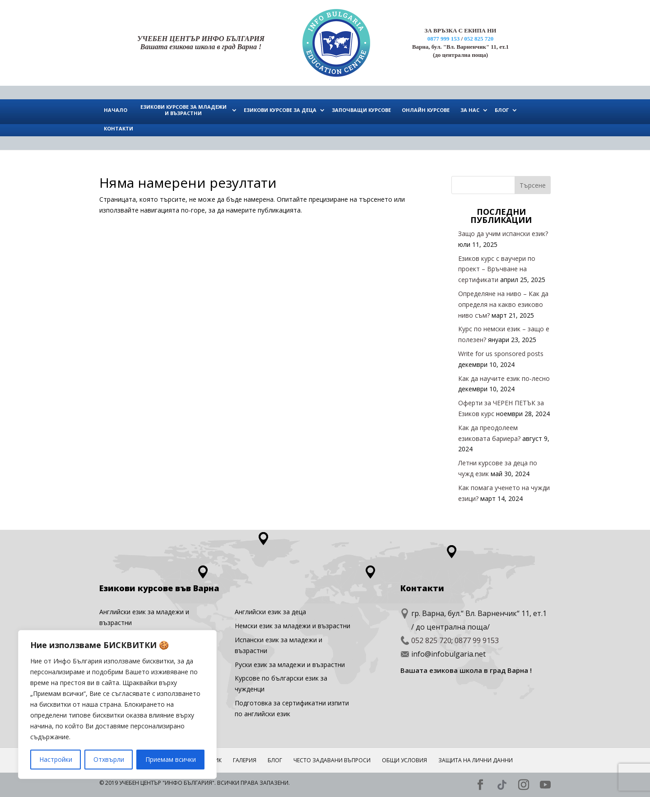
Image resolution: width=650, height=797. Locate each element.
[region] (117, 704)
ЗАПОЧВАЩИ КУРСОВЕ (361, 110)
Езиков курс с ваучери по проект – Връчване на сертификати (496, 269)
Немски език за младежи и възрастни (292, 625)
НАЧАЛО (115, 110)
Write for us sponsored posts (500, 353)
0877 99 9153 (477, 640)
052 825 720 (478, 38)
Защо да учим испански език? (503, 233)
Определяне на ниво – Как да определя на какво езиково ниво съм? (503, 304)
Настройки (55, 759)
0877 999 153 (443, 38)
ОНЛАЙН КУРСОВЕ (426, 110)
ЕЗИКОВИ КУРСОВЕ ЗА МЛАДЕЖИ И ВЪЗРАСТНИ (183, 109)
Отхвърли (108, 759)
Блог (275, 760)
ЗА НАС (469, 110)
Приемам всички (170, 759)
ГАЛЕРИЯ (244, 760)
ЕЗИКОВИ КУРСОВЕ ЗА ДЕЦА (280, 110)
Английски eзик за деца (270, 611)
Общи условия (404, 760)
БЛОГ (502, 110)
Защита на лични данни (475, 760)
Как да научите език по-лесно (504, 378)
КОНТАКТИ (118, 128)
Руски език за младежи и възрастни (290, 664)
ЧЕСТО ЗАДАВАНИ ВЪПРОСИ (332, 760)
